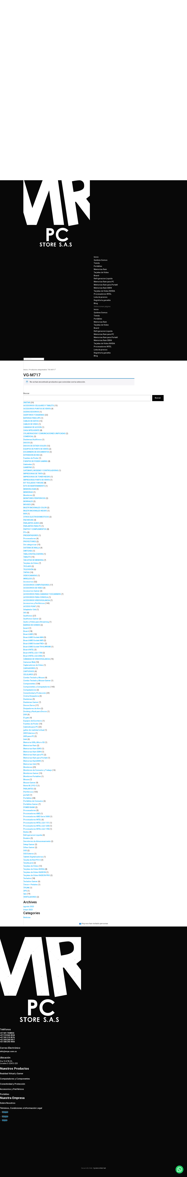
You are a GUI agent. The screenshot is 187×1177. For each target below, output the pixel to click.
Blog (96, 356)
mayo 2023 (28, 910)
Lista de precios (100, 350)
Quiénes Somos (100, 260)
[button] (180, 1171)
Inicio (96, 309)
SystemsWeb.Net (99, 1168)
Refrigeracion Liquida (103, 278)
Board (96, 276)
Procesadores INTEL (102, 294)
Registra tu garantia (102, 300)
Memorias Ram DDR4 (103, 288)
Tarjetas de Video (101, 272)
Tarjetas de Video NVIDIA (104, 291)
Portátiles (98, 266)
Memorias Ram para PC (104, 282)
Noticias (27, 917)
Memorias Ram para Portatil (106, 285)
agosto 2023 (28, 906)
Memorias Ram (100, 269)
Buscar (26, 393)
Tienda (97, 316)
